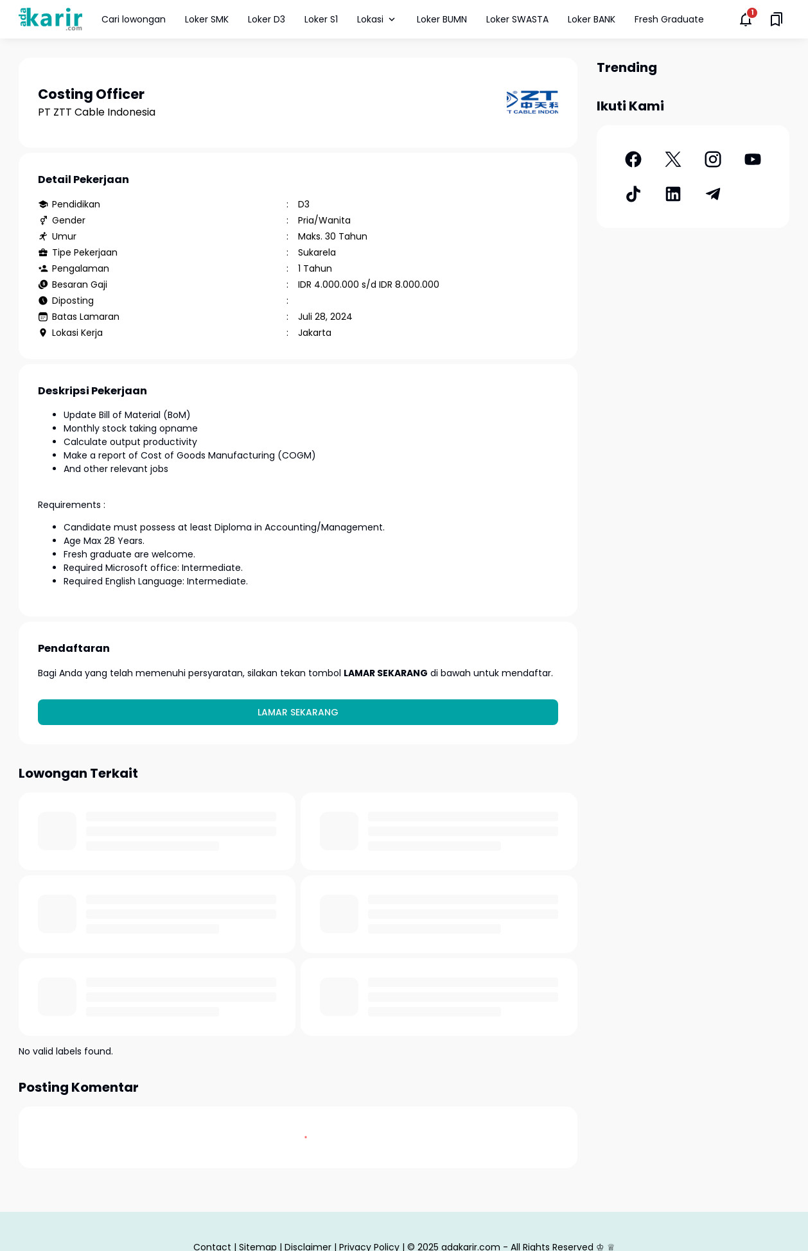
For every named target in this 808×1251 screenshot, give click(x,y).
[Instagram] (713, 159)
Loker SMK (207, 19)
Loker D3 (266, 19)
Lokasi (377, 19)
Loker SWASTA (517, 19)
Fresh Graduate (669, 19)
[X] (673, 159)
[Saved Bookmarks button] (776, 19)
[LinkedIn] (673, 194)
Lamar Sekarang (298, 712)
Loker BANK (591, 19)
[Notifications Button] (746, 19)
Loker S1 (321, 19)
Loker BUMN (442, 19)
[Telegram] (713, 194)
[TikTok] (633, 194)
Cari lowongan (133, 19)
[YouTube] (752, 159)
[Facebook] (633, 159)
